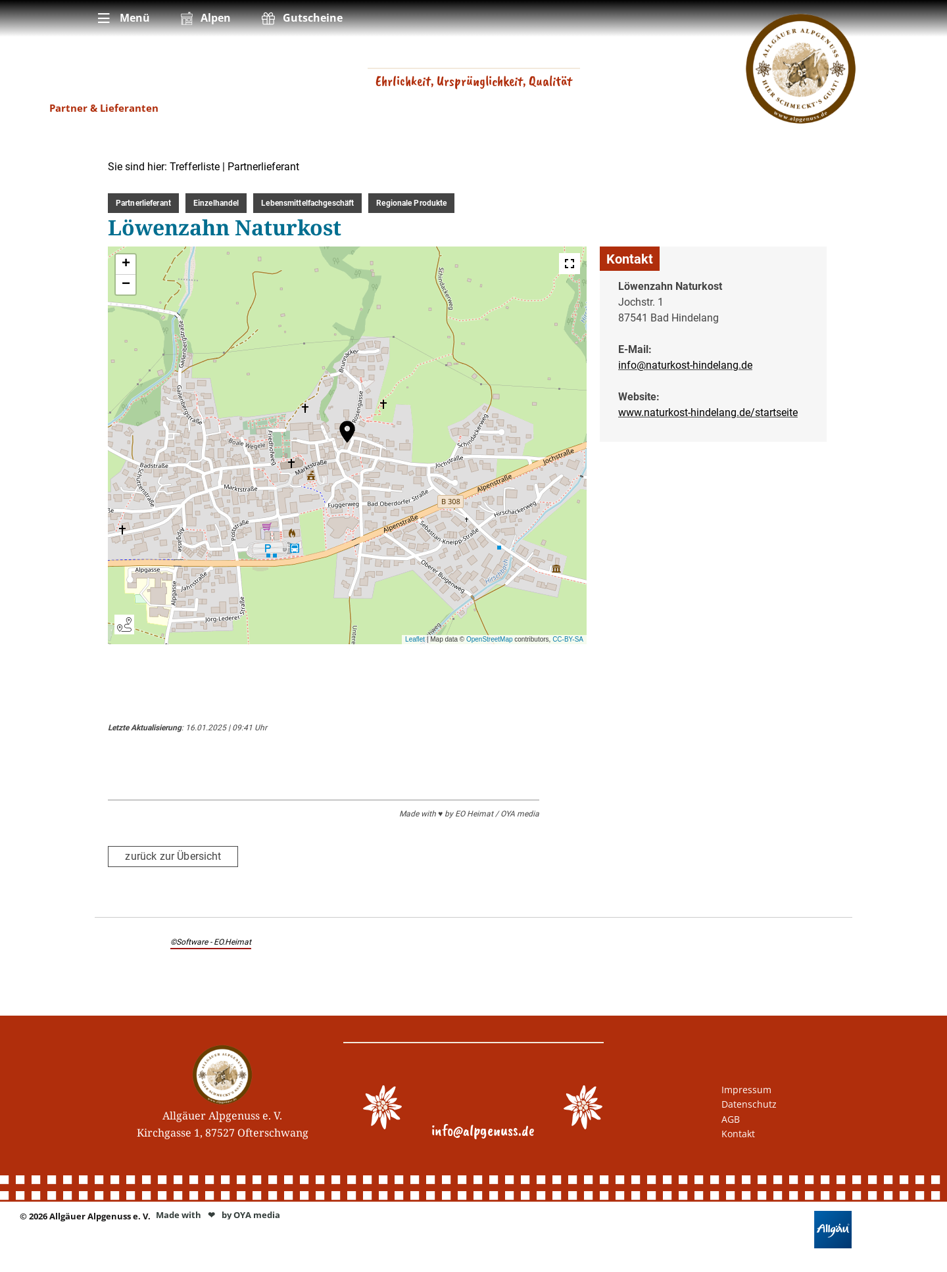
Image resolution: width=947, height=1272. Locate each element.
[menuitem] (122, 18)
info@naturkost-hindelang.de (685, 365)
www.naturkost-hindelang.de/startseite (708, 412)
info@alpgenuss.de (483, 1130)
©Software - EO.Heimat (210, 941)
